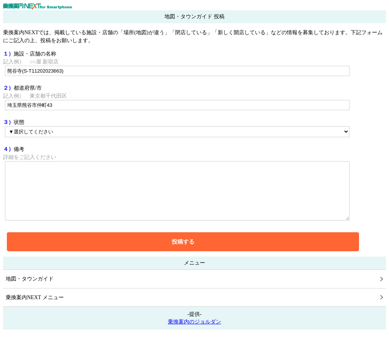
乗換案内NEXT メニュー (35, 309)
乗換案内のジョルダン (194, 333)
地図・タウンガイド (30, 290)
